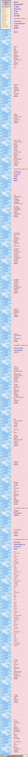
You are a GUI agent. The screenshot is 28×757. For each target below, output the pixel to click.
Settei (5, 20)
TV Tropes (6, 26)
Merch (4, 18)
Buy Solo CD (15, 67)
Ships (4, 24)
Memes (4, 17)
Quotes (5, 19)
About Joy (6, 10)
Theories (5, 25)
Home (4, 8)
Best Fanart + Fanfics (4, 12)
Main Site (5, 7)
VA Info (5, 27)
